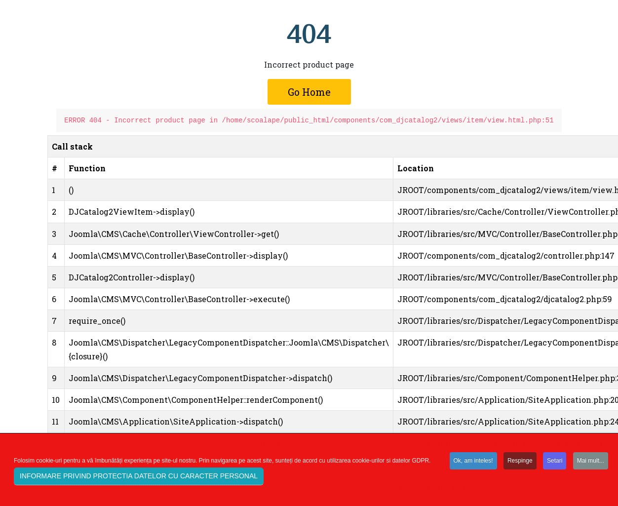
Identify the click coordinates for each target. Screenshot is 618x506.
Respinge (520, 461)
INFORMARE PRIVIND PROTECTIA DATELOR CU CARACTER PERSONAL (139, 477)
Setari (554, 461)
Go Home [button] (309, 91)
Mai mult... (590, 461)
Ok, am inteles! (473, 461)
